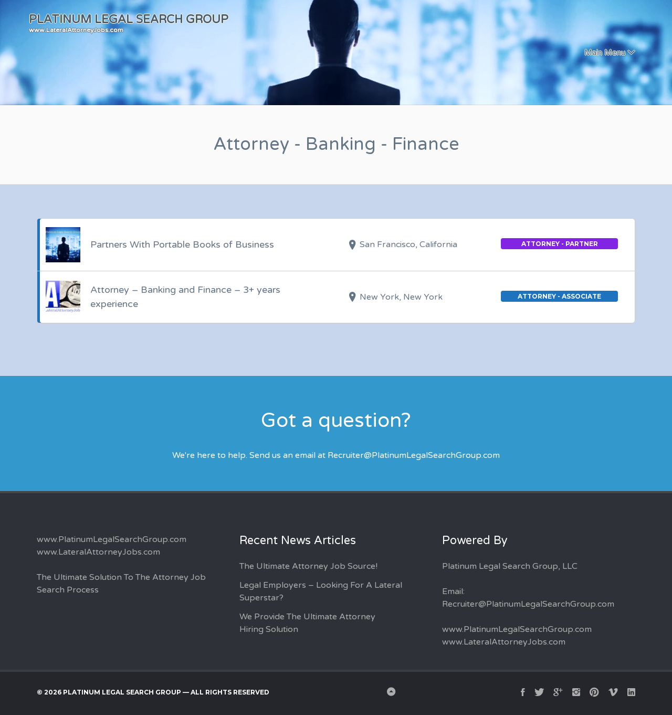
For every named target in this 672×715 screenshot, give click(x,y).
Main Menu (604, 52)
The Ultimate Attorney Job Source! (308, 566)
